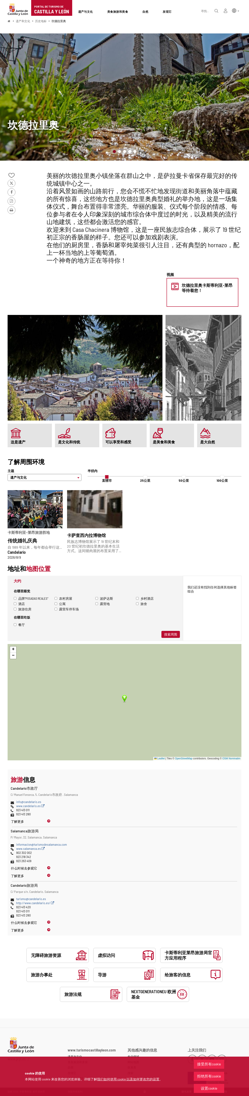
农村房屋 (63, 598)
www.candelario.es (30, 806)
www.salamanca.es (30, 848)
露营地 (102, 604)
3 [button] (124, 151)
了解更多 (17, 821)
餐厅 (19, 625)
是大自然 (207, 442)
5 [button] (134, 151)
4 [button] (129, 151)
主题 (11, 471)
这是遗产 (18, 442)
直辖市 (107, 480)
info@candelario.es (28, 802)
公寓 (60, 604)
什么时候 (24, 868)
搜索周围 (170, 634)
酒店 (19, 604)
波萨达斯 (104, 598)
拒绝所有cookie (209, 1076)
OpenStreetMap (183, 758)
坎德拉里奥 (58, 21)
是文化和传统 (69, 442)
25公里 (145, 480)
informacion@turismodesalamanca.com (41, 844)
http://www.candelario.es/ (35, 903)
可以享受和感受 (118, 442)
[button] (235, 10)
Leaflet (159, 758)
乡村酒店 (145, 598)
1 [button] (114, 151)
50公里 (184, 480)
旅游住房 (22, 609)
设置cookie (209, 1088)
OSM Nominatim (231, 758)
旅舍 (141, 604)
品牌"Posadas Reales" (31, 598)
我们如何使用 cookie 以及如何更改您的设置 (128, 1079)
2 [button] (119, 151)
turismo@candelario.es (31, 899)
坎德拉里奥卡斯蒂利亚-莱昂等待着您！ (207, 288)
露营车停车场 (67, 609)
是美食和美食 (164, 442)
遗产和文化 (23, 21)
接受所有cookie (209, 1064)
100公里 (222, 480)
